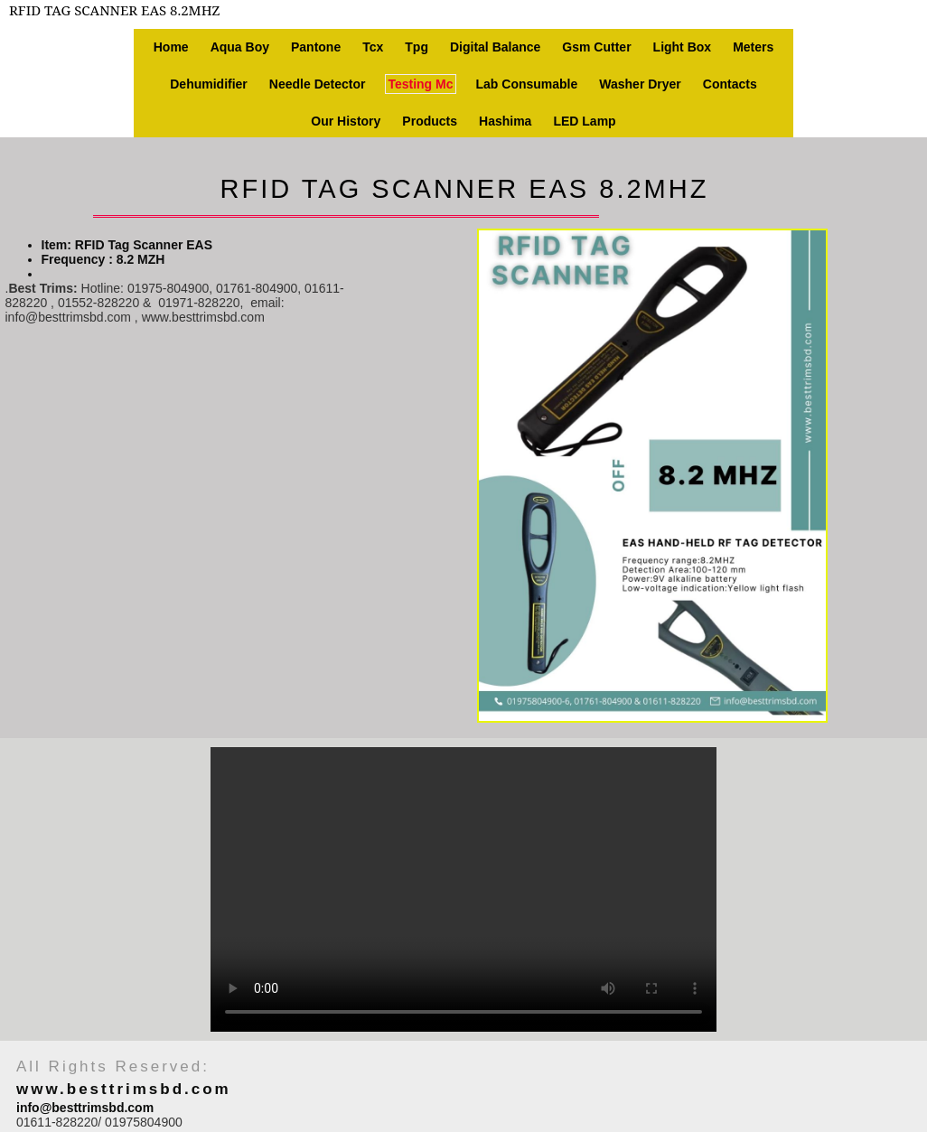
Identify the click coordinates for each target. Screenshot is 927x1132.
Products (429, 121)
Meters (753, 47)
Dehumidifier (209, 84)
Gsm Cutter (596, 47)
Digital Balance (495, 47)
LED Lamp (584, 121)
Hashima (505, 121)
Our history (345, 121)
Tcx (372, 47)
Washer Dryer (640, 84)
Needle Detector (317, 84)
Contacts (730, 84)
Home (171, 47)
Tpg (416, 47)
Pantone (316, 47)
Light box (682, 47)
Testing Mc (420, 84)
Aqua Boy (240, 47)
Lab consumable (527, 84)
